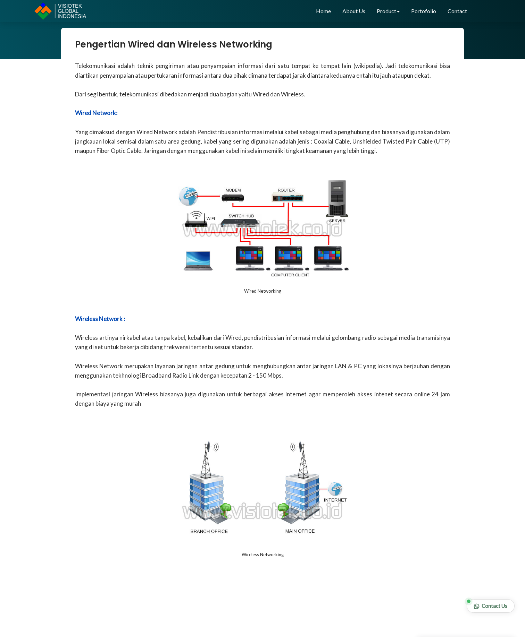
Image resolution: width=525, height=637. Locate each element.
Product (388, 11)
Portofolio (423, 11)
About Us (353, 11)
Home (323, 11)
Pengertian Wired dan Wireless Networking (173, 44)
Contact (457, 11)
